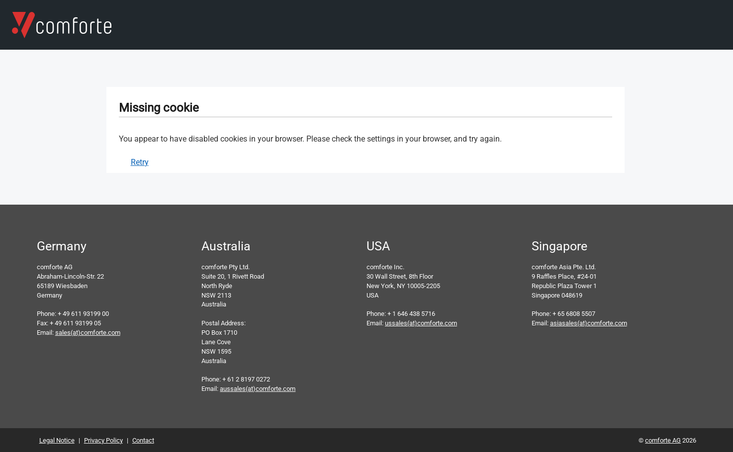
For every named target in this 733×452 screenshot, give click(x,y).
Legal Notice (57, 440)
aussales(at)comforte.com (257, 388)
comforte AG (663, 440)
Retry (140, 162)
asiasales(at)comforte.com (588, 323)
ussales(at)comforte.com (421, 323)
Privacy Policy (103, 440)
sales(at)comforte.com (87, 332)
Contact (143, 440)
